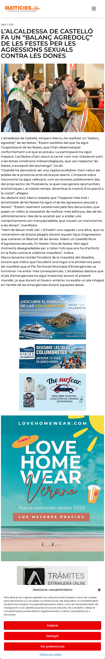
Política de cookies (51, 654)
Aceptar (53, 625)
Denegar (52, 636)
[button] (99, 590)
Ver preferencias (52, 646)
